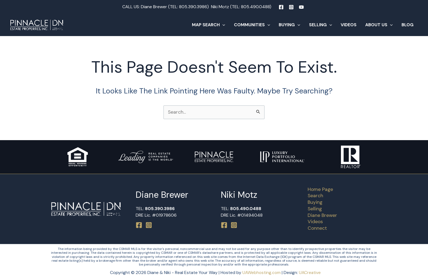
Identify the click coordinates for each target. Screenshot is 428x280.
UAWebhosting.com (261, 272)
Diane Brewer (321, 215)
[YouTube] (301, 7)
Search (314, 195)
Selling (320, 25)
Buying (289, 25)
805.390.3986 (193, 7)
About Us (379, 25)
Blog (408, 25)
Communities (252, 25)
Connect (316, 228)
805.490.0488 (255, 7)
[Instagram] (291, 7)
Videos (348, 25)
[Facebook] (281, 7)
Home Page (319, 188)
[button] (222, 25)
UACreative (310, 272)
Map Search (208, 25)
